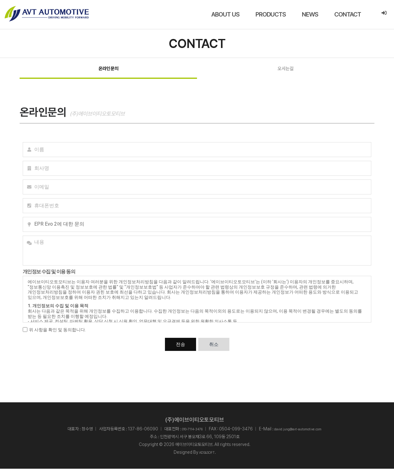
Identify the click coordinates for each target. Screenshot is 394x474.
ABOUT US (225, 14)
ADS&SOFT (206, 457)
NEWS (310, 14)
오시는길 (285, 71)
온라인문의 (108, 71)
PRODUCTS (271, 14)
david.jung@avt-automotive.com (303, 433)
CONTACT (347, 14)
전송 (180, 349)
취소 (213, 349)
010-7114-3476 (184, 433)
